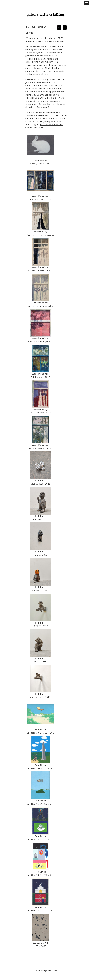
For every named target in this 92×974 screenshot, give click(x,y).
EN (31, 33)
